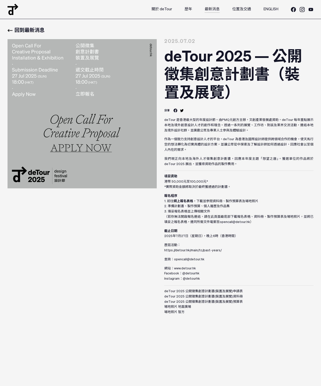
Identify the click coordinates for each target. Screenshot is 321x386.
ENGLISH (271, 9)
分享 (167, 110)
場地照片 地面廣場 (177, 306)
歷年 (188, 9)
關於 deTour (161, 9)
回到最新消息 (26, 30)
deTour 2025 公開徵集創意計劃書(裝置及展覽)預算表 (203, 301)
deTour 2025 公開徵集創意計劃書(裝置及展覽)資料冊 (203, 296)
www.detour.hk (185, 268)
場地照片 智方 (174, 312)
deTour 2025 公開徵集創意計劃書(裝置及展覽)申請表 (203, 291)
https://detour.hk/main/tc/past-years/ (193, 250)
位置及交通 (241, 9)
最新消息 (212, 9)
